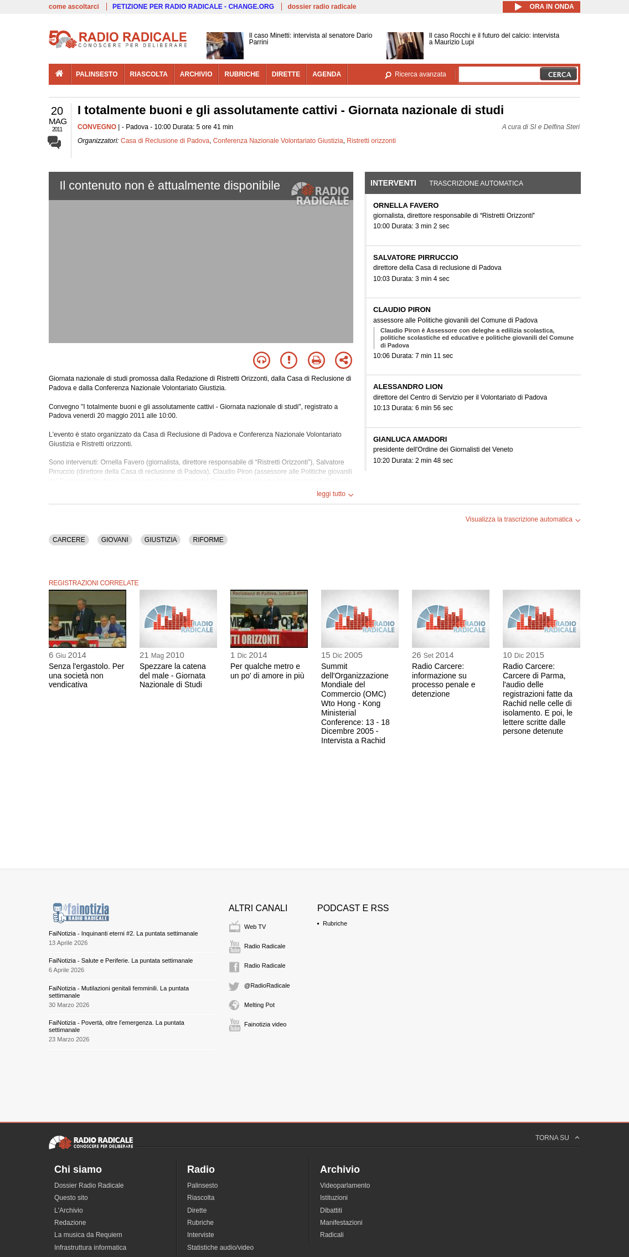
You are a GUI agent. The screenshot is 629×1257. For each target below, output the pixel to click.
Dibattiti (331, 1210)
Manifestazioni (341, 1223)
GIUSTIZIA (161, 540)
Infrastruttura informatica (90, 1247)
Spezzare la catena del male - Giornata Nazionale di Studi (173, 675)
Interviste (200, 1235)
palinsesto (97, 74)
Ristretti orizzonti (371, 141)
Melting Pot (259, 1004)
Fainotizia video (265, 1024)
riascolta (149, 74)
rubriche (241, 74)
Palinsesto (202, 1185)
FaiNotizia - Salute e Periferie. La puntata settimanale (121, 960)
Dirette (197, 1210)
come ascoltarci (74, 7)
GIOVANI (114, 540)
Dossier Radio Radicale (88, 1185)
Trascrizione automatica (476, 183)
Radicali (332, 1235)
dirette (286, 74)
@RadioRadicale (267, 985)
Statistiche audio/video (220, 1247)
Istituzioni (334, 1198)
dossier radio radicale (321, 7)
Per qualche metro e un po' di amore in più (267, 671)
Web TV (255, 926)
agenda (326, 74)
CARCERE (69, 540)
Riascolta (200, 1198)
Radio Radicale (265, 946)
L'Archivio (68, 1210)
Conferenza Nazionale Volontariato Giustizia (278, 141)
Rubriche (335, 923)
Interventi (393, 182)
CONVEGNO (97, 127)
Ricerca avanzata (420, 74)
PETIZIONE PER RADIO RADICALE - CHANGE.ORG (193, 7)
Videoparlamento (345, 1185)
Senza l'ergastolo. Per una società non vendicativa (87, 675)
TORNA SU (552, 1138)
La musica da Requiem (88, 1235)
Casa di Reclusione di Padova (165, 141)
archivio (196, 74)
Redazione (70, 1223)
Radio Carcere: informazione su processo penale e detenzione (443, 680)
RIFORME (208, 540)
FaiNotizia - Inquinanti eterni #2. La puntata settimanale (123, 933)
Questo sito (71, 1198)
